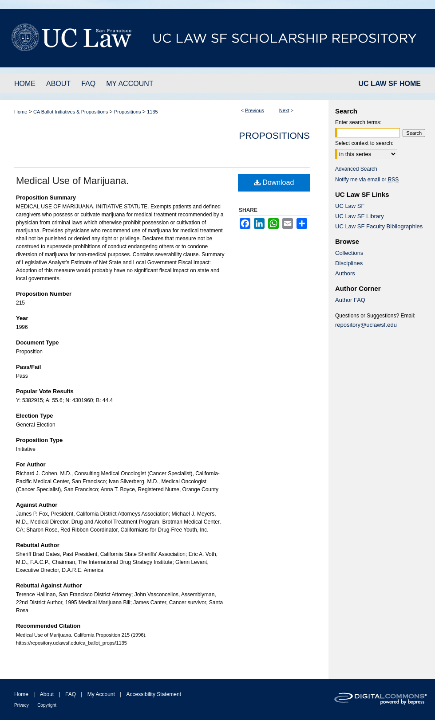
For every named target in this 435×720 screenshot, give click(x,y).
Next (284, 110)
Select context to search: (364, 143)
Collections (349, 253)
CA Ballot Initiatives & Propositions (70, 111)
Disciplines (349, 263)
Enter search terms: (358, 122)
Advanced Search (356, 169)
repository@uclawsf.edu (366, 324)
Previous (254, 110)
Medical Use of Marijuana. (72, 180)
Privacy (21, 705)
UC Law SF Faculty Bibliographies (379, 226)
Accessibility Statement (154, 694)
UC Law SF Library (359, 216)
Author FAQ (350, 300)
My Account (101, 694)
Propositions (127, 111)
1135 (152, 111)
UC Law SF (349, 206)
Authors (345, 273)
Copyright (46, 705)
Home (20, 111)
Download (274, 182)
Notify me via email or (367, 179)
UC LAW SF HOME (390, 83)
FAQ (70, 694)
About (47, 694)
